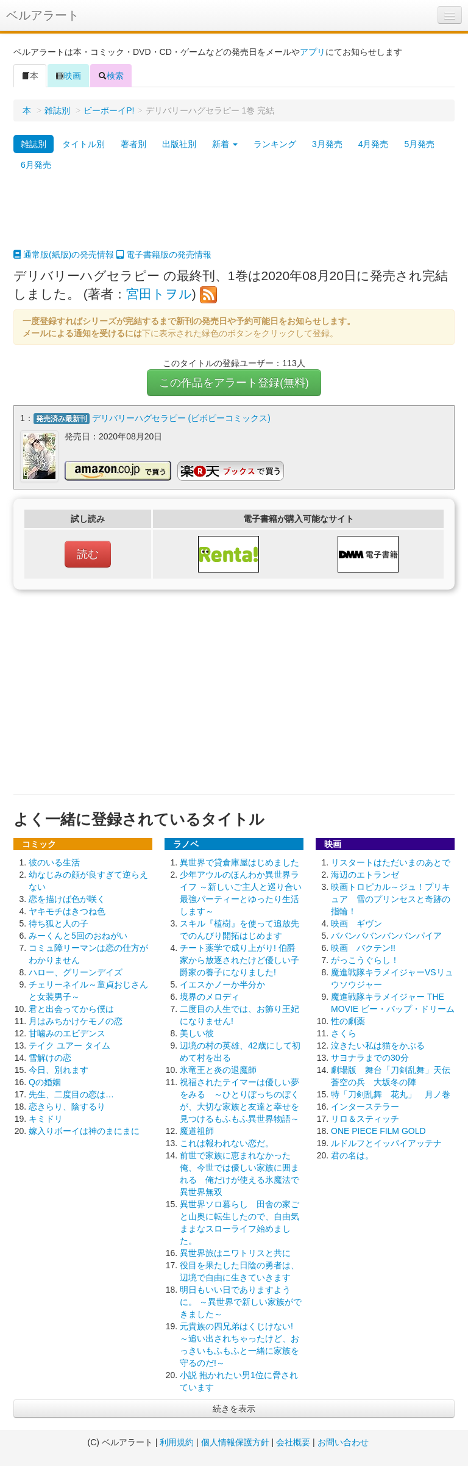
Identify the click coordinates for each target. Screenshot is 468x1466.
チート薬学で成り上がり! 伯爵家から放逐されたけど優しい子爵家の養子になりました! (239, 959)
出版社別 (179, 144)
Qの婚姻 (45, 1081)
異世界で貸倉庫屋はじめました (239, 862)
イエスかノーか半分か (222, 984)
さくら (343, 1033)
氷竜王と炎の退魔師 (218, 1069)
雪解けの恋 (50, 1057)
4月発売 (373, 144)
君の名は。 (352, 1155)
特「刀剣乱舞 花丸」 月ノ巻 (390, 1094)
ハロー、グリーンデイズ (75, 972)
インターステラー (365, 1106)
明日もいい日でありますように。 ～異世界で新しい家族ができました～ (241, 1301)
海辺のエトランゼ (365, 874)
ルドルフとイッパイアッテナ (386, 1142)
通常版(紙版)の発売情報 (63, 254)
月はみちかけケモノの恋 (75, 1020)
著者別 (133, 144)
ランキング (275, 144)
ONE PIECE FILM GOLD (378, 1130)
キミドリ (46, 1118)
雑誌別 (57, 110)
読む (88, 553)
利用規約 (177, 1441)
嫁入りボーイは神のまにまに (84, 1130)
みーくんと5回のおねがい (78, 935)
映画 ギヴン (356, 923)
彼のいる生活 (54, 862)
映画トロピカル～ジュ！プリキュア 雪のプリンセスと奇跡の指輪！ (390, 898)
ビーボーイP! (108, 110)
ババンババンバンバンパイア (386, 935)
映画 (68, 76)
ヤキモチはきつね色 (67, 910)
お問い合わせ (343, 1441)
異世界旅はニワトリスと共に (235, 1252)
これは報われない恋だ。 (227, 1142)
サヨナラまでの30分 (370, 1057)
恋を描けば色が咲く (67, 898)
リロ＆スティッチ (365, 1118)
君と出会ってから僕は (71, 1008)
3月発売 (327, 144)
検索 (111, 76)
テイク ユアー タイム (69, 1045)
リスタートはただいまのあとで (390, 862)
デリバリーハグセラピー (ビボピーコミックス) (181, 418)
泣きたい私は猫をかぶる (378, 1045)
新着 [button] (225, 144)
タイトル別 (83, 144)
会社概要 (293, 1441)
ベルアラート (42, 15)
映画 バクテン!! (363, 947)
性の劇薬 (348, 1020)
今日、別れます (58, 1069)
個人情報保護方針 (235, 1441)
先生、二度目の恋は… (71, 1094)
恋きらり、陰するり (67, 1106)
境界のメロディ (209, 996)
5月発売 (419, 144)
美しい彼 (197, 1033)
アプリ (312, 52)
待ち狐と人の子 (58, 923)
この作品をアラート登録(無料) (234, 383)
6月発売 (36, 165)
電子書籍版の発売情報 (163, 254)
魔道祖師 (197, 1130)
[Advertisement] (234, 217)
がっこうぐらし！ (365, 959)
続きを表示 (234, 1408)
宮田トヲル (159, 294)
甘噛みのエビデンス (67, 1033)
